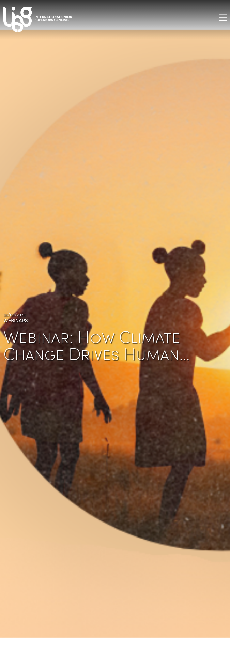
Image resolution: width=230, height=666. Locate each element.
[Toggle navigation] (223, 17)
